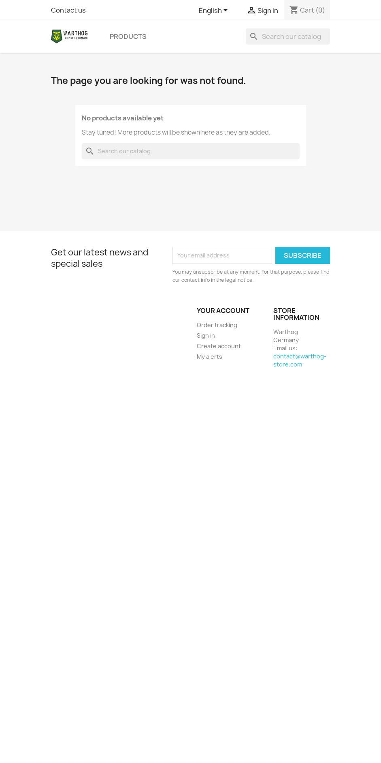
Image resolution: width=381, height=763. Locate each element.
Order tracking (217, 325)
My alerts (209, 356)
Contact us (68, 10)
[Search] (288, 36)
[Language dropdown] (214, 11)
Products (128, 36)
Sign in (206, 335)
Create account (219, 346)
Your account (223, 310)
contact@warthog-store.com (299, 360)
